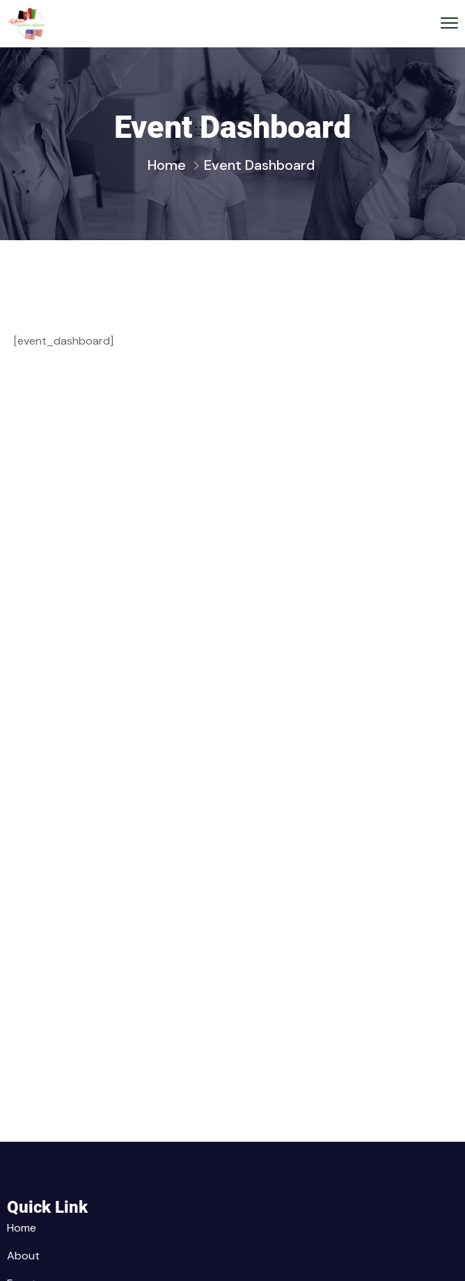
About (23, 1255)
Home (167, 165)
